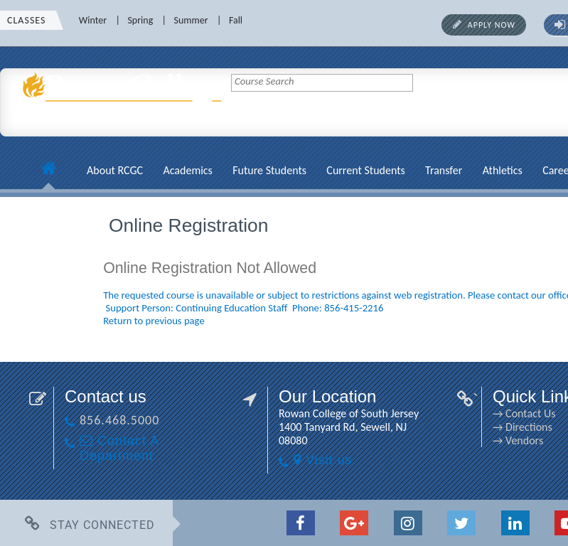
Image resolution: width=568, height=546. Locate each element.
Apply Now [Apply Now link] (491, 25)
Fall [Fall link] (235, 20)
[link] (124, 124)
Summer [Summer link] (191, 20)
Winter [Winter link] (93, 20)
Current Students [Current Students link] (365, 170)
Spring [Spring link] (140, 20)
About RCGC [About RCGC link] (115, 170)
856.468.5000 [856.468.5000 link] (119, 420)
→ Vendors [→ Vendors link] (518, 440)
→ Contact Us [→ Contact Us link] (524, 413)
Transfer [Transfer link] (443, 170)
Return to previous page (154, 320)
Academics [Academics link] (187, 170)
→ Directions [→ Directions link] (522, 427)
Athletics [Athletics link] (503, 170)
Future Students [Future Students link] (269, 170)
